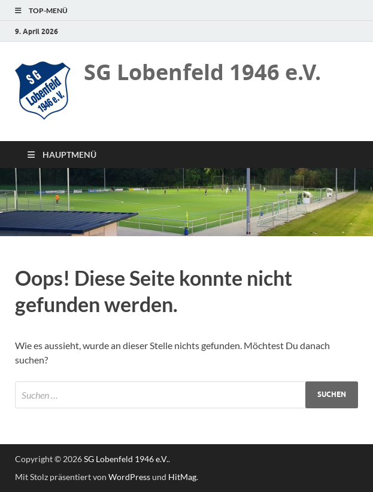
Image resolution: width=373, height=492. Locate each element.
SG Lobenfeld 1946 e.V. (202, 72)
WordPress (129, 477)
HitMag (182, 477)
